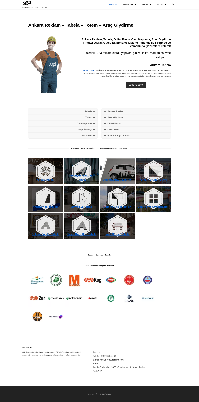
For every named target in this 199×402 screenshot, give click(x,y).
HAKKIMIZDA (128, 4)
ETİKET (160, 4)
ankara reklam (58, 355)
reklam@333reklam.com (111, 360)
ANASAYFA (113, 4)
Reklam (145, 4)
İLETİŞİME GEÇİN (136, 85)
